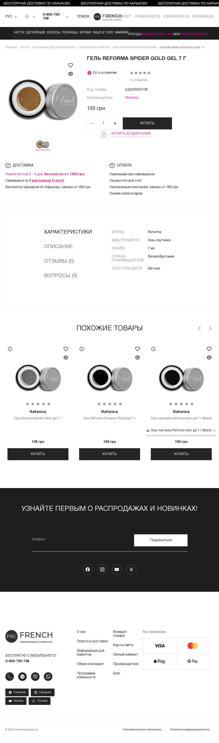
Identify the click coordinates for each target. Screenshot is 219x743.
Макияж (157, 32)
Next (210, 327)
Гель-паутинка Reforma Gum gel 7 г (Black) (181, 415)
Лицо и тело (129, 32)
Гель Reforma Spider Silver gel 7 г (38, 414)
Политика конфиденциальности (189, 733)
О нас (81, 635)
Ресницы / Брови (94, 32)
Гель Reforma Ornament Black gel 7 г (109, 414)
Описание (58, 245)
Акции (203, 32)
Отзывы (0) (59, 259)
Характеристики (68, 230)
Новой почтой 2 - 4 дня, (45, 172)
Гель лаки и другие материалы (53, 46)
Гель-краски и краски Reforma (134, 46)
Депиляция (35, 32)
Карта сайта (123, 648)
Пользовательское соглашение (142, 733)
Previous (200, 327)
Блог (116, 677)
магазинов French (48, 179)
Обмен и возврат (90, 667)
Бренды (180, 32)
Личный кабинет (125, 658)
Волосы (62, 32)
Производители (125, 667)
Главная (11, 46)
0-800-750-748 (52, 16)
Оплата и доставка (92, 645)
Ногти (10, 32)
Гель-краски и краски (94, 46)
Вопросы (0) (60, 274)
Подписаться (161, 543)
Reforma (132, 96)
